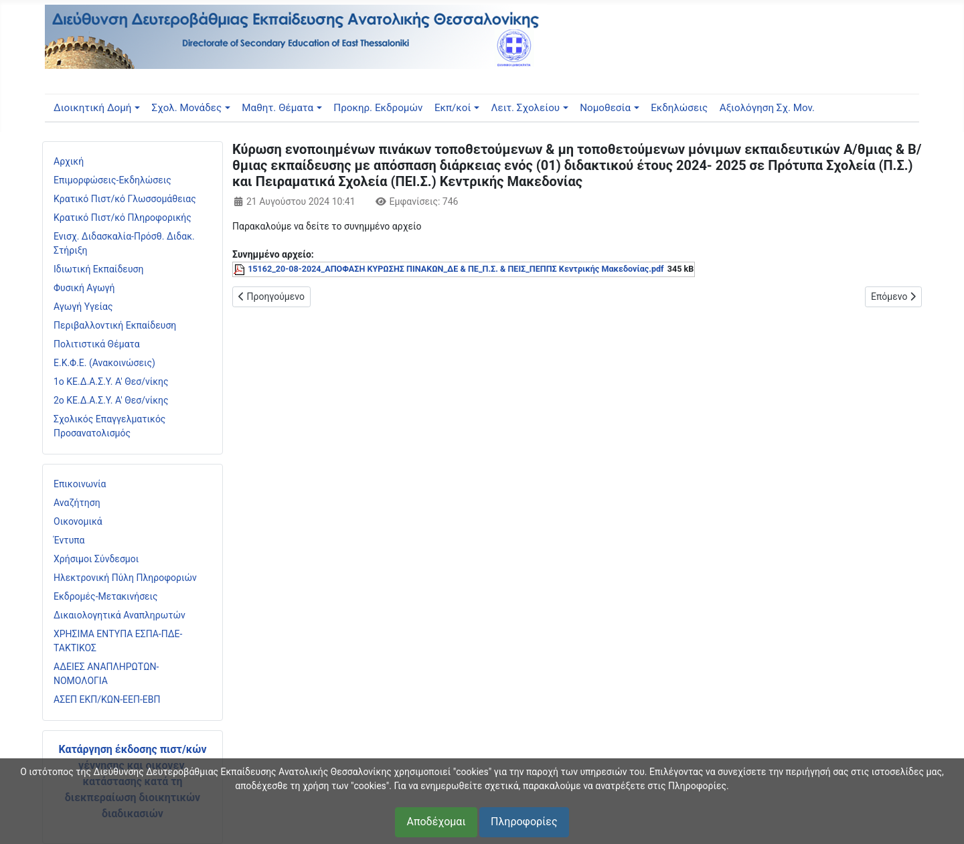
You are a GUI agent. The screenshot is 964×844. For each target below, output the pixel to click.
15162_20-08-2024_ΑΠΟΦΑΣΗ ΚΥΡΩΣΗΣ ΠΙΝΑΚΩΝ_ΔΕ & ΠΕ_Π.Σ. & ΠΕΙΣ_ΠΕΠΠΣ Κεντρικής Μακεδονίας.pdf (455, 269)
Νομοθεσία (605, 108)
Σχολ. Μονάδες (187, 108)
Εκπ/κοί (452, 108)
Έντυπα (69, 540)
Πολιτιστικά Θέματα (97, 344)
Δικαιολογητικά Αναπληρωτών (119, 615)
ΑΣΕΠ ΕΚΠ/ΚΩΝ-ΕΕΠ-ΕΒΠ (107, 699)
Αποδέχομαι (435, 821)
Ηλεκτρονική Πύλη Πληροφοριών (125, 577)
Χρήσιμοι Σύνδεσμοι (96, 559)
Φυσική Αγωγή (84, 287)
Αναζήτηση (77, 502)
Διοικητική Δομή (92, 108)
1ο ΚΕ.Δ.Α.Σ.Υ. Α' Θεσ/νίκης (111, 381)
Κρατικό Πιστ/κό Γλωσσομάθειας (125, 198)
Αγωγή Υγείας (83, 306)
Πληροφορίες (524, 821)
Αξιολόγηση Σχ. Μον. (767, 108)
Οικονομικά (78, 521)
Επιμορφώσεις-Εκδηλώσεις (112, 180)
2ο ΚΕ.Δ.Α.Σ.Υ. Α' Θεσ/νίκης (111, 400)
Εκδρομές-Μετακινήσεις (106, 596)
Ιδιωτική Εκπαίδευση (98, 269)
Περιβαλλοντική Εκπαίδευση (115, 325)
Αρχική (69, 161)
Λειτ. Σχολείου (525, 108)
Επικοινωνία (80, 484)
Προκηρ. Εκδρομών (377, 108)
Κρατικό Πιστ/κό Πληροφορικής (122, 217)
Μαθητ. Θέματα (277, 108)
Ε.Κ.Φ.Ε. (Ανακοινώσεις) (104, 362)
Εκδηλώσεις (679, 108)
